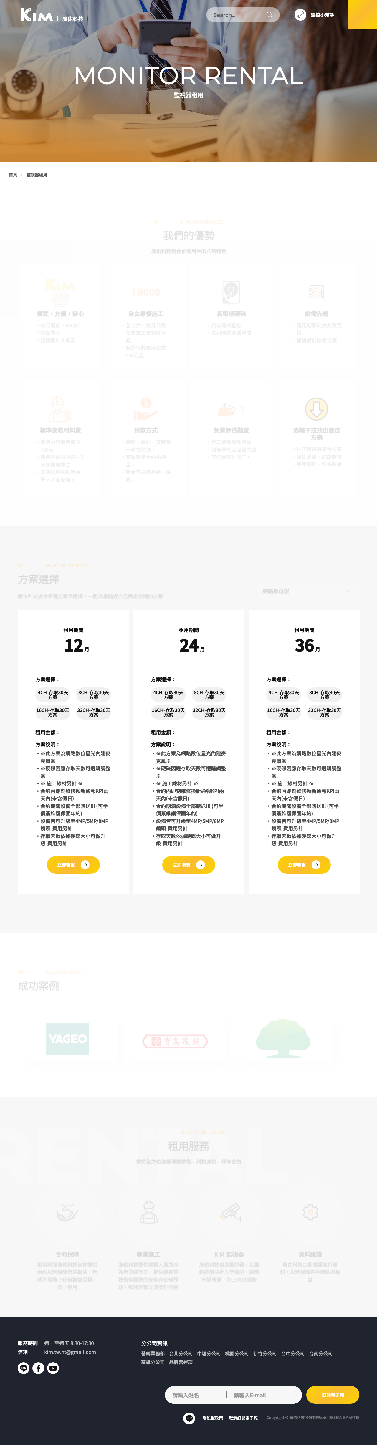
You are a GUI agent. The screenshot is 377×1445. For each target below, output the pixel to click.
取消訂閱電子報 (243, 1418)
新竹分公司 (265, 1353)
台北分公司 (181, 1353)
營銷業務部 (153, 1353)
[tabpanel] (73, 752)
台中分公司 (293, 1353)
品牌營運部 (181, 1362)
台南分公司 (321, 1353)
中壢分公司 (209, 1353)
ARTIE (354, 1417)
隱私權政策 (212, 1418)
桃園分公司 (237, 1353)
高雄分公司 (153, 1362)
